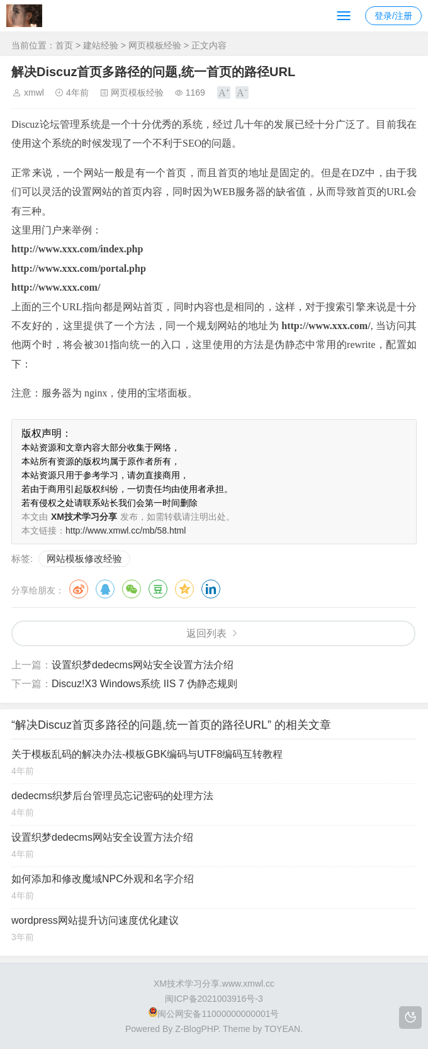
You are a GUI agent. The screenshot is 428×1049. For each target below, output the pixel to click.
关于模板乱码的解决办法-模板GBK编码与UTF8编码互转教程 (147, 754)
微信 (131, 589)
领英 (210, 589)
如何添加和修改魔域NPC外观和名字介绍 (102, 878)
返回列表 (206, 633)
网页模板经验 (154, 45)
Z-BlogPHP (196, 1029)
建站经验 (100, 45)
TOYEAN (282, 1029)
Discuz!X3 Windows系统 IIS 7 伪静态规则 (144, 683)
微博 (78, 589)
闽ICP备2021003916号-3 (214, 999)
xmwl (34, 92)
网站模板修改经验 (84, 558)
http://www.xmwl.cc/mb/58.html (125, 530)
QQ (105, 589)
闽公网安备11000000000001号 (214, 1014)
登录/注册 (393, 16)
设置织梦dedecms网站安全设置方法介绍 (143, 664)
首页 (64, 45)
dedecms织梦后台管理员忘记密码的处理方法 (112, 795)
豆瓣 (158, 589)
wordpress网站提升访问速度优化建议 (95, 920)
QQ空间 (184, 589)
